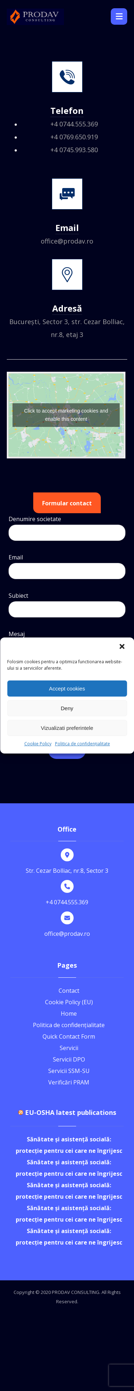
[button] (122, 647)
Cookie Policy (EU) (69, 1002)
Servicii (69, 1048)
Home (69, 1013)
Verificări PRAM (68, 1082)
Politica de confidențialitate (82, 744)
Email (67, 568)
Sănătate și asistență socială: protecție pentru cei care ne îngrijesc (69, 1145)
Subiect (67, 606)
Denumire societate (67, 529)
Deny (67, 708)
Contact (69, 991)
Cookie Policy (37, 744)
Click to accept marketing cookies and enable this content (66, 415)
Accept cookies (67, 688)
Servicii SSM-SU (69, 1071)
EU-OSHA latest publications (70, 1112)
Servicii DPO (69, 1059)
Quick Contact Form (69, 1036)
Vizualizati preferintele (67, 728)
